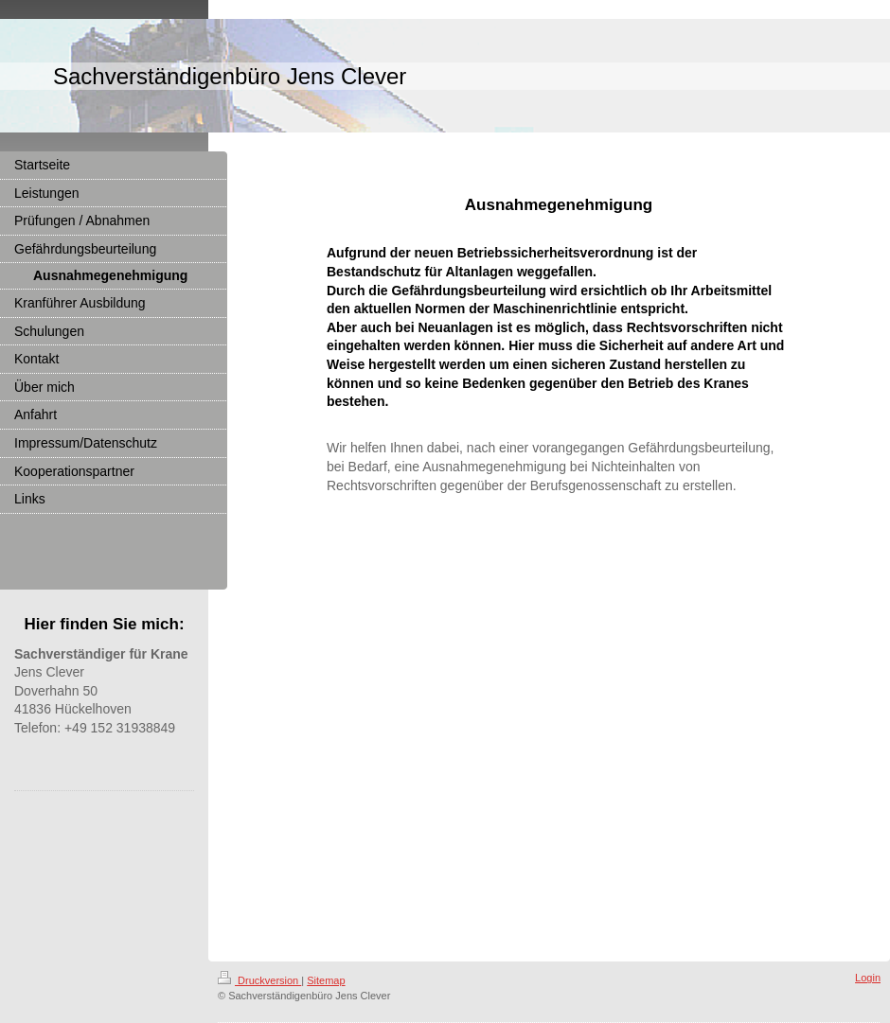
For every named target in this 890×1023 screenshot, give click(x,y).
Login (868, 977)
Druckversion (259, 980)
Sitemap (326, 980)
